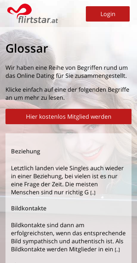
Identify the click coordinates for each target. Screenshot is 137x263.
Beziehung (25, 151)
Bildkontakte (28, 208)
